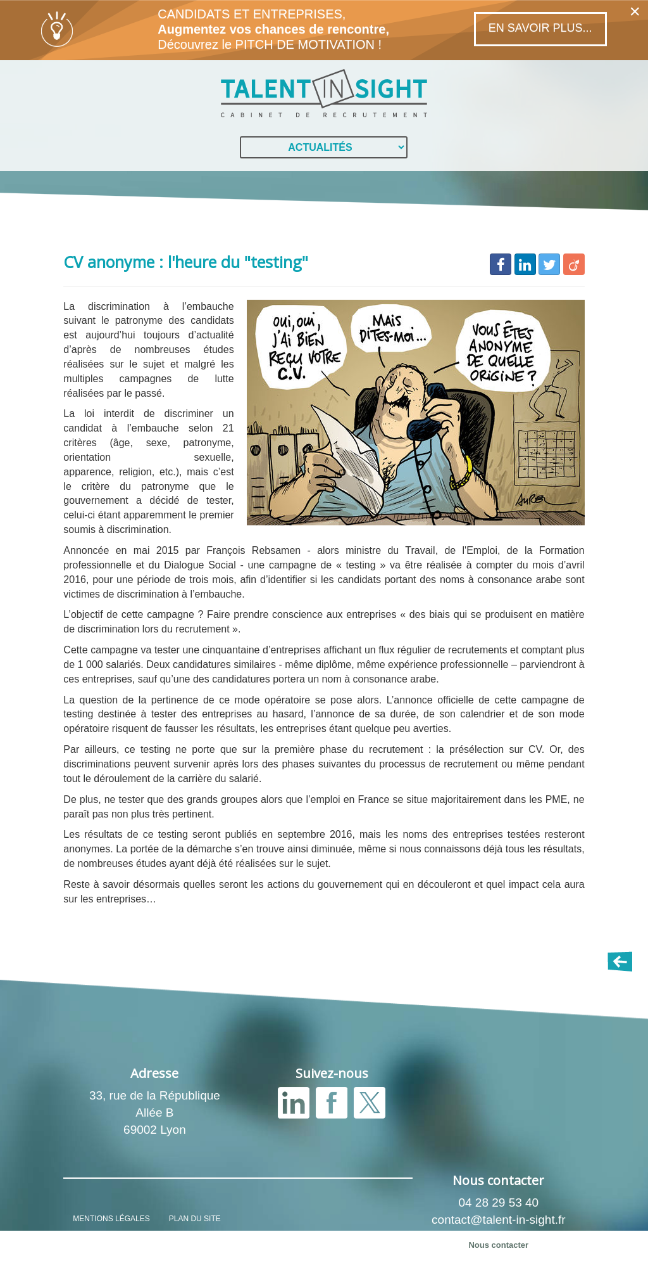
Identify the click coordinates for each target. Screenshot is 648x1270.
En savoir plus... (540, 28)
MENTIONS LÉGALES (111, 1218)
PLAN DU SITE (195, 1218)
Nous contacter (498, 1245)
